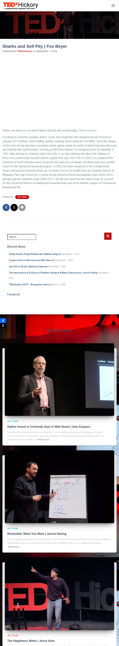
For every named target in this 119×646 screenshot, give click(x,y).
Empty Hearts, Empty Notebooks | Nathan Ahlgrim (35, 254)
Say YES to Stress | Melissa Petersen (28, 266)
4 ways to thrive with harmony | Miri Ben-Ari (31, 260)
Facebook (13, 294)
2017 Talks (22, 197)
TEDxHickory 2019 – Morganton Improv (29, 284)
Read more (43, 439)
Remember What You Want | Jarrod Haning (37, 533)
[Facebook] (3, 320)
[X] (3, 325)
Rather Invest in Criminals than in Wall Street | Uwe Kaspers (48, 426)
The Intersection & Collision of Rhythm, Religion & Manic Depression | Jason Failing (53, 272)
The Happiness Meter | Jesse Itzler (31, 640)
